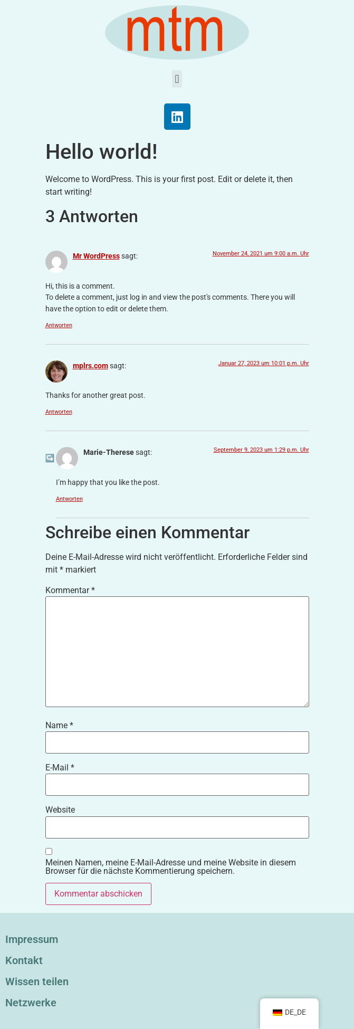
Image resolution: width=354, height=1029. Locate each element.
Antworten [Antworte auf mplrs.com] (58, 411)
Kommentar (70, 590)
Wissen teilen (37, 981)
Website (60, 810)
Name (59, 725)
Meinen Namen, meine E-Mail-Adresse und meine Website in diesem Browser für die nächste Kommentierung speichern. (170, 867)
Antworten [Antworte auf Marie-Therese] (69, 499)
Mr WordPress (96, 256)
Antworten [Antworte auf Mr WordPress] (58, 325)
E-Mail (59, 768)
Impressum (31, 939)
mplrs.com (90, 365)
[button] (177, 79)
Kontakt (24, 960)
